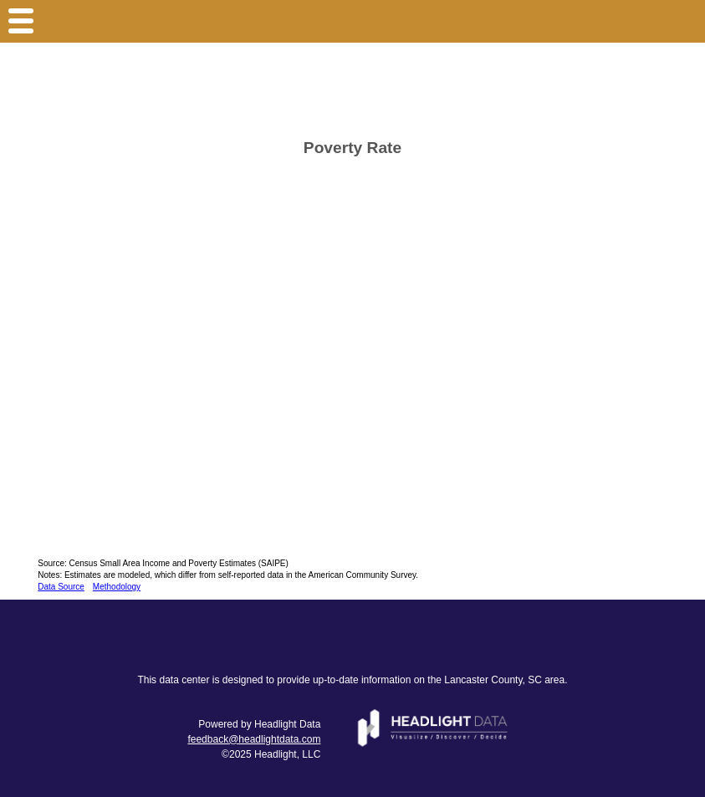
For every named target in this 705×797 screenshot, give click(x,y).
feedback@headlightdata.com (253, 739)
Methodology (116, 586)
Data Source (61, 586)
